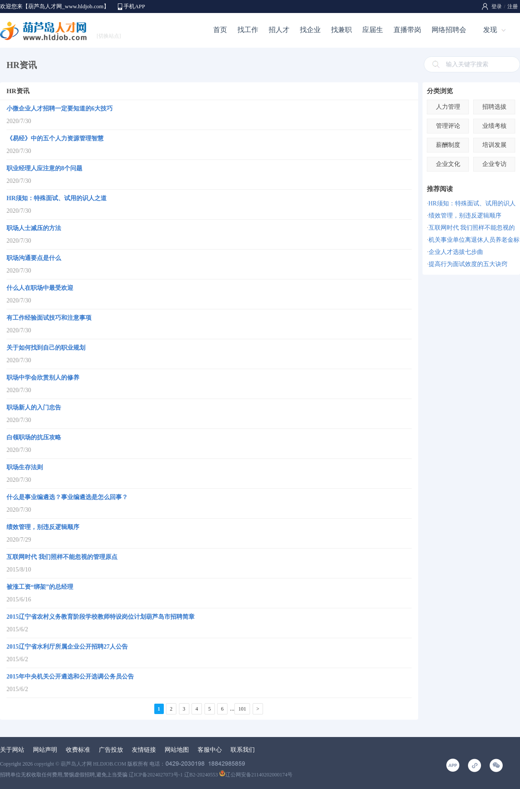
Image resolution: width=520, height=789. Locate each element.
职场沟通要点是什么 (33, 258)
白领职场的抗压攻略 (33, 437)
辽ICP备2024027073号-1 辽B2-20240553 (173, 775)
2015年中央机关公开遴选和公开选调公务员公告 (70, 676)
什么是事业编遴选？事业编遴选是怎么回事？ (67, 497)
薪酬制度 (448, 145)
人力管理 (448, 107)
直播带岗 (407, 29)
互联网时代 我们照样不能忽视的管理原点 (61, 557)
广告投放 (111, 750)
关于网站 (12, 750)
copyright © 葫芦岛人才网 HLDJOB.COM (80, 764)
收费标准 (78, 750)
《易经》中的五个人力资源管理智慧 (55, 138)
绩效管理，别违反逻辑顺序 (42, 527)
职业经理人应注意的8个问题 (44, 168)
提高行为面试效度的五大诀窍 (468, 264)
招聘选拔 (494, 107)
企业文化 (448, 164)
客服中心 (210, 750)
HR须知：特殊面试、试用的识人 (472, 203)
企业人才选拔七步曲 (456, 252)
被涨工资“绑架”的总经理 (39, 587)
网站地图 (177, 750)
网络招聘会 (449, 29)
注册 (512, 6)
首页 (220, 29)
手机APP (134, 6)
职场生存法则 (24, 467)
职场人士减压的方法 (33, 228)
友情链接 (144, 750)
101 (242, 709)
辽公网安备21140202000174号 (256, 775)
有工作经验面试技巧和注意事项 (48, 318)
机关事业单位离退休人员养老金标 (474, 240)
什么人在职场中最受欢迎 (39, 288)
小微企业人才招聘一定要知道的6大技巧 (59, 108)
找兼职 (341, 29)
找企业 (310, 29)
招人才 (279, 29)
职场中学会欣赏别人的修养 (42, 377)
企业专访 (494, 164)
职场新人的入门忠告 (33, 407)
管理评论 (448, 126)
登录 (496, 6)
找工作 (247, 29)
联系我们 (243, 750)
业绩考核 (494, 126)
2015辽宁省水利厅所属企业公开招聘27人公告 (67, 646)
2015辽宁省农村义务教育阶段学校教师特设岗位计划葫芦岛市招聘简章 (100, 617)
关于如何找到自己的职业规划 (45, 347)
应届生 (372, 29)
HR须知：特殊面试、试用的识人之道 (56, 198)
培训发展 (494, 145)
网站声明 (45, 750)
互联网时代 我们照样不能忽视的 (472, 227)
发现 (490, 29)
